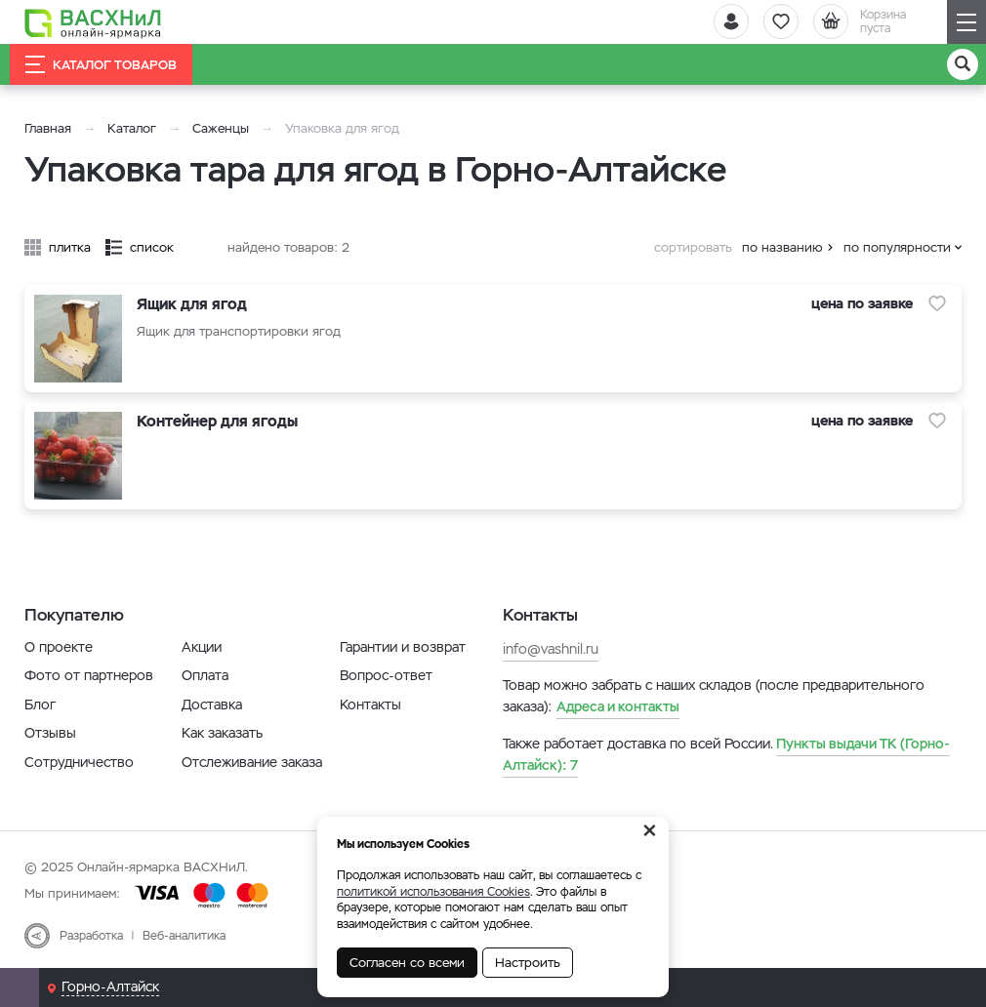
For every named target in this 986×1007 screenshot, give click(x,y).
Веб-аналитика (184, 936)
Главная (47, 128)
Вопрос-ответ (386, 675)
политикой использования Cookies (433, 892)
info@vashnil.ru (550, 649)
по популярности (897, 247)
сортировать (693, 247)
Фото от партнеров (88, 675)
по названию (782, 247)
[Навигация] (966, 22)
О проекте (58, 647)
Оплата (205, 675)
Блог (40, 704)
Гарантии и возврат (403, 647)
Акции (202, 647)
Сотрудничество (79, 762)
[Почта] (19, 987)
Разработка (91, 936)
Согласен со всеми (407, 962)
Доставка (212, 704)
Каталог (131, 128)
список (152, 247)
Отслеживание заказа (252, 762)
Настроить (527, 962)
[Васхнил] (92, 22)
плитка (70, 247)
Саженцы (220, 128)
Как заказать (222, 733)
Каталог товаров (101, 64)
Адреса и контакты (617, 706)
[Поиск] (962, 64)
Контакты (370, 704)
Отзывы (50, 733)
